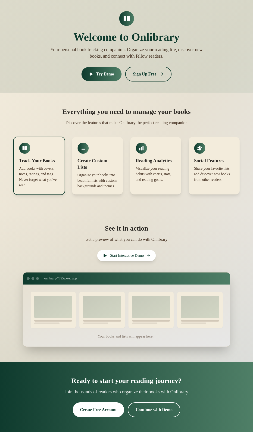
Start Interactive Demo (126, 255)
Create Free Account (98, 409)
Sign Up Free (148, 74)
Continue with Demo (154, 409)
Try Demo (101, 74)
